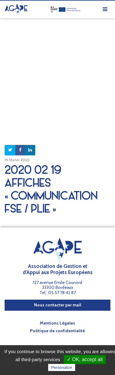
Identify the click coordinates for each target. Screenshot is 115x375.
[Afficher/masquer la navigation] (105, 9)
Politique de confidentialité (57, 330)
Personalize (61, 367)
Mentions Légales (57, 323)
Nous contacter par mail (57, 305)
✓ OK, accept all (85, 359)
